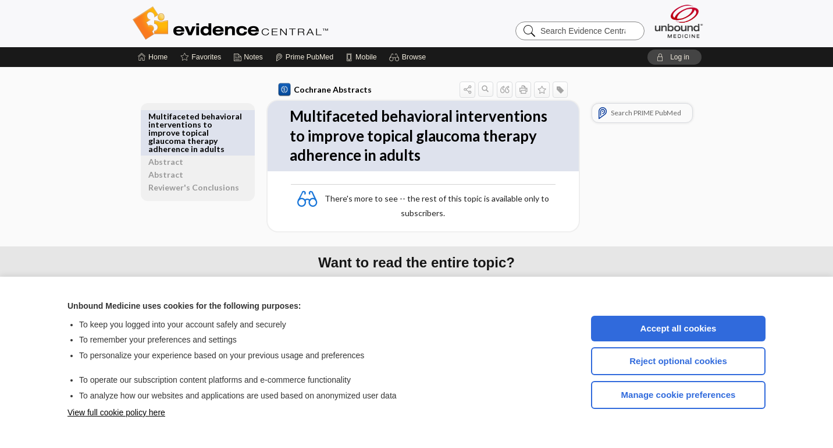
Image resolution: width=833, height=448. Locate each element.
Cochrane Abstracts (323, 90)
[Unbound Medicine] (678, 21)
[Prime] (304, 57)
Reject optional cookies (678, 361)
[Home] (153, 57)
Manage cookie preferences (678, 395)
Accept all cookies (678, 328)
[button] (409, 57)
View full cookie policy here (116, 412)
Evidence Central (276, 23)
